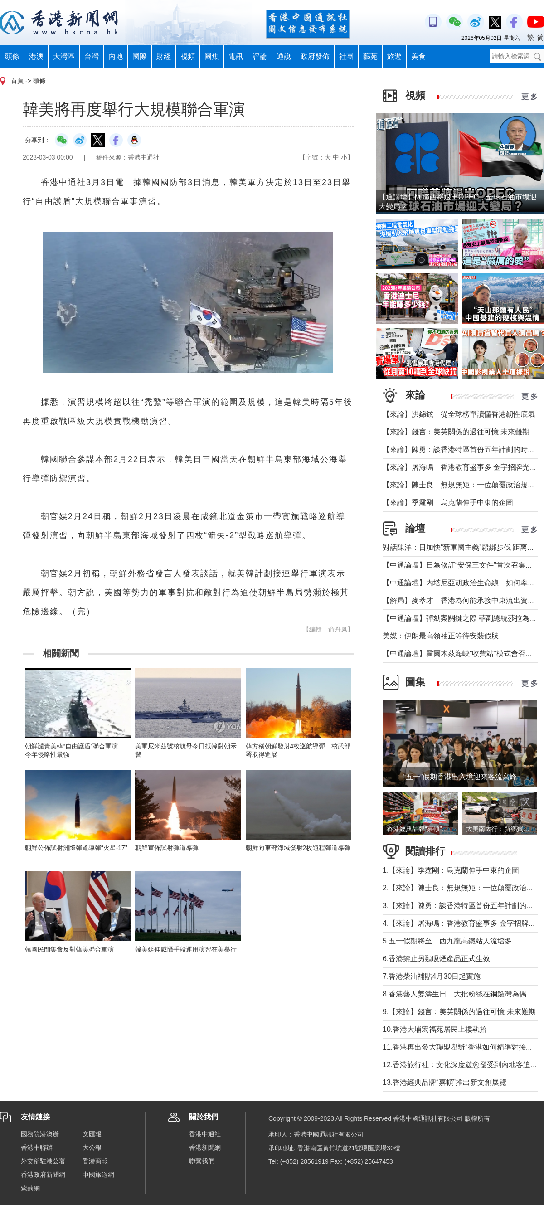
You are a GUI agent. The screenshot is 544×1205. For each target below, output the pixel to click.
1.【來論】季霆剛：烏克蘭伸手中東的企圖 (451, 870)
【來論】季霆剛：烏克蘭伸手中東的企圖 (448, 502)
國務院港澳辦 (40, 1133)
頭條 (12, 56)
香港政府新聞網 (43, 1174)
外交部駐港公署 (43, 1161)
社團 (346, 56)
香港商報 (95, 1161)
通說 (284, 56)
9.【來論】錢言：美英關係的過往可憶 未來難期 (459, 1012)
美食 (418, 56)
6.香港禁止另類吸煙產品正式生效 (436, 958)
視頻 (187, 56)
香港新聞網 (205, 1147)
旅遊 (394, 56)
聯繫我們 (201, 1161)
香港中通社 (205, 1133)
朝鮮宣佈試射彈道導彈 (167, 847)
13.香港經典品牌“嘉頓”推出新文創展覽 (444, 1082)
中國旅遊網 (98, 1174)
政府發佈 (315, 56)
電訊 (235, 56)
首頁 (17, 80)
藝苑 (370, 56)
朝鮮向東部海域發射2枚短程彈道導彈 (298, 847)
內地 (115, 56)
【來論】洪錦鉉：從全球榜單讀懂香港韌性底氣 (459, 414)
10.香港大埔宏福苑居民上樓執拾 (435, 1029)
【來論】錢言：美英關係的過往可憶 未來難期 (456, 432)
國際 (139, 56)
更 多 (529, 97)
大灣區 (64, 56)
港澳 (36, 56)
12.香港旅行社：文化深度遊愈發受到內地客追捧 (460, 1065)
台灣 (91, 56)
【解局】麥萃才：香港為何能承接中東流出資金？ (462, 600)
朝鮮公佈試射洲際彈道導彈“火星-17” (76, 847)
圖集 (211, 56)
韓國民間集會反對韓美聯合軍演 (69, 949)
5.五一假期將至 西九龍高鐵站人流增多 (447, 941)
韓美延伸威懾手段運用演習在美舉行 (186, 949)
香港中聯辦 (37, 1147)
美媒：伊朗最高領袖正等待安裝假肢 (441, 636)
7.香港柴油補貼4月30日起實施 (432, 976)
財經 (163, 56)
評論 (260, 56)
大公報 (92, 1147)
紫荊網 (30, 1188)
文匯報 (92, 1133)
